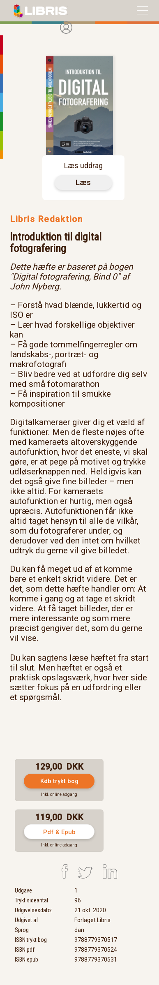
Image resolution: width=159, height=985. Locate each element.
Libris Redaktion (46, 219)
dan (79, 930)
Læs (83, 182)
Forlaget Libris (92, 920)
